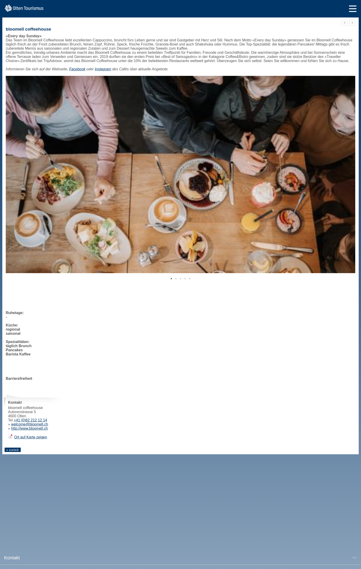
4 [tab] (185, 278)
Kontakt (12, 557)
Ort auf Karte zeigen (30, 437)
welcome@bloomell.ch (29, 424)
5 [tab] (189, 278)
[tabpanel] (180, 174)
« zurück (12, 450)
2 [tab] (176, 278)
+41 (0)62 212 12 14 (30, 420)
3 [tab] (180, 278)
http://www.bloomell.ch (29, 428)
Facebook (77, 69)
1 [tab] (171, 278)
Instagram (103, 69)
